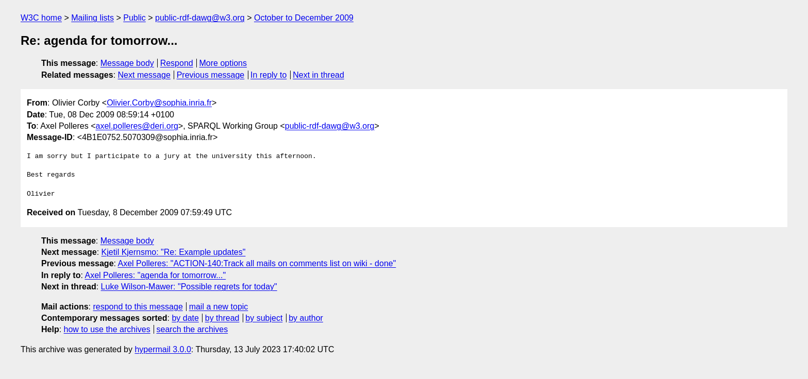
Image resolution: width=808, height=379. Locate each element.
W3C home (41, 17)
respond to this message (137, 306)
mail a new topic (218, 306)
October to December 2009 (304, 17)
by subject (263, 318)
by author (306, 318)
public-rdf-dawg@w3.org (200, 17)
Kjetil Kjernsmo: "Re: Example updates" (174, 252)
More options (223, 63)
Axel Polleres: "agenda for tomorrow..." (155, 275)
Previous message (211, 75)
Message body (127, 63)
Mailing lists (92, 17)
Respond (176, 63)
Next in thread (318, 75)
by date (185, 318)
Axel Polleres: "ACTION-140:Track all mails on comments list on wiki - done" (257, 263)
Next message (144, 75)
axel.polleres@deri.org (137, 126)
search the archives (192, 329)
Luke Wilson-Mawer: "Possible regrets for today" (189, 286)
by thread (222, 318)
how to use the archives (107, 329)
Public (134, 17)
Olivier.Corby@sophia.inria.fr (159, 102)
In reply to (268, 75)
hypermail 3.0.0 (162, 349)
